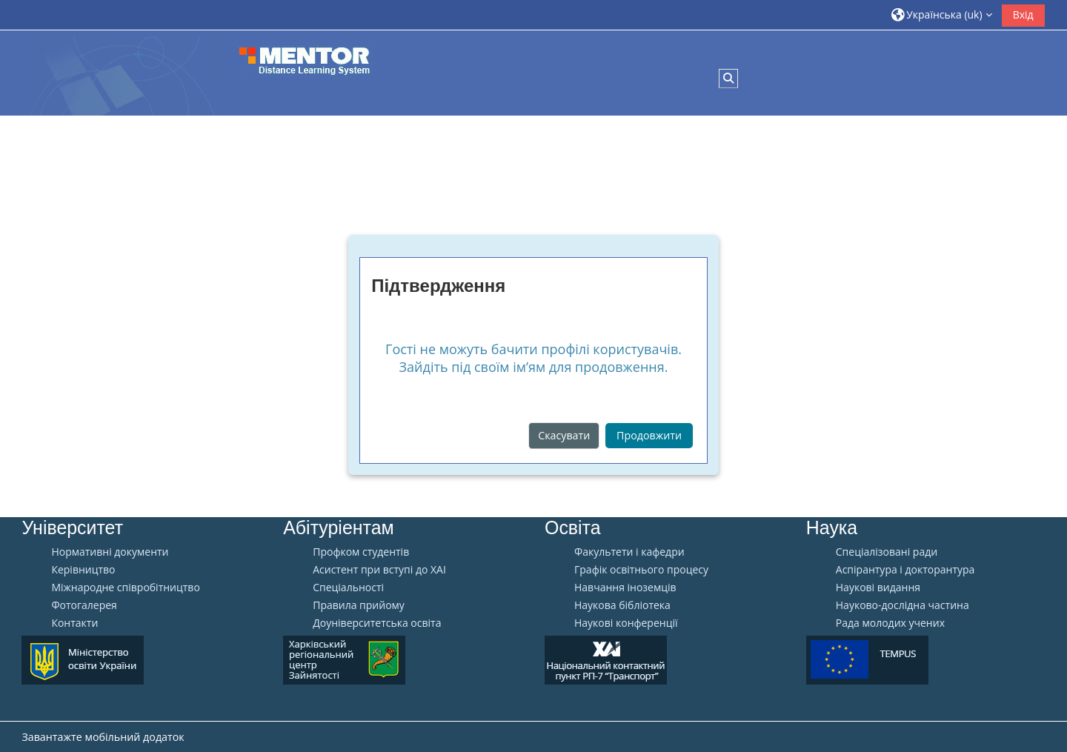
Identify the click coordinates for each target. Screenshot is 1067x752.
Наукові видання (878, 587)
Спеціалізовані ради (886, 552)
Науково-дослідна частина (902, 605)
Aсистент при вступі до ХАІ (379, 570)
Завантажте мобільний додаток (102, 737)
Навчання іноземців (625, 587)
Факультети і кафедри (629, 552)
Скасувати (564, 435)
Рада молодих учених (890, 623)
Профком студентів (361, 552)
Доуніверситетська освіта (377, 623)
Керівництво (83, 570)
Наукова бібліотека (622, 605)
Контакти (74, 623)
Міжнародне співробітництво (125, 587)
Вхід (1023, 14)
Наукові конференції (626, 623)
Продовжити (649, 435)
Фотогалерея (83, 605)
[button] (941, 14)
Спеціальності (348, 587)
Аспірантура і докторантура (905, 570)
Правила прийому (359, 605)
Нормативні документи (109, 552)
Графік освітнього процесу (641, 570)
